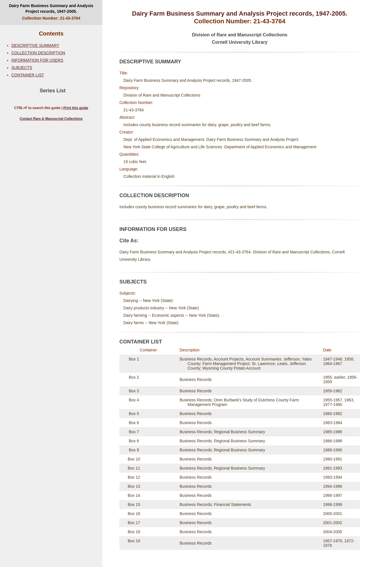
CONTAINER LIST (27, 75)
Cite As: (128, 240)
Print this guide (75, 108)
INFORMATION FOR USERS (37, 60)
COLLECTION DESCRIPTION (38, 53)
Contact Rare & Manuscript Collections (51, 119)
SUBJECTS (21, 67)
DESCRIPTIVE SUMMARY (35, 45)
